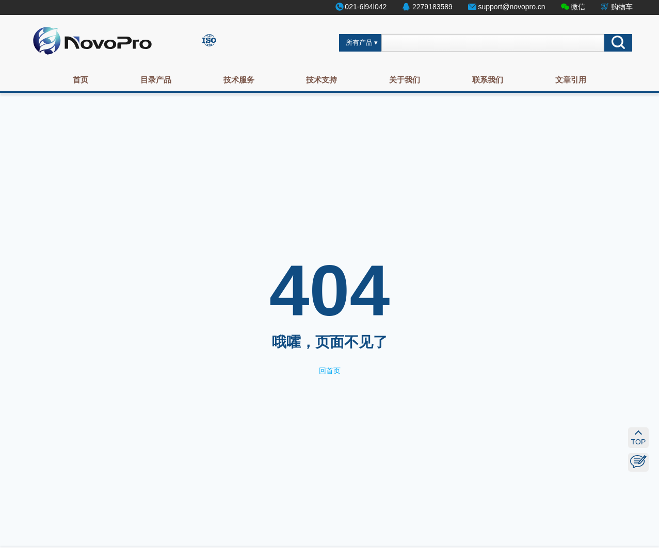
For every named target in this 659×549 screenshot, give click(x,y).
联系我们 (487, 79)
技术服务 (238, 79)
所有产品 (359, 42)
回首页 (330, 371)
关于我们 (404, 79)
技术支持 (321, 79)
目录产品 (155, 79)
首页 (80, 79)
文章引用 (570, 79)
